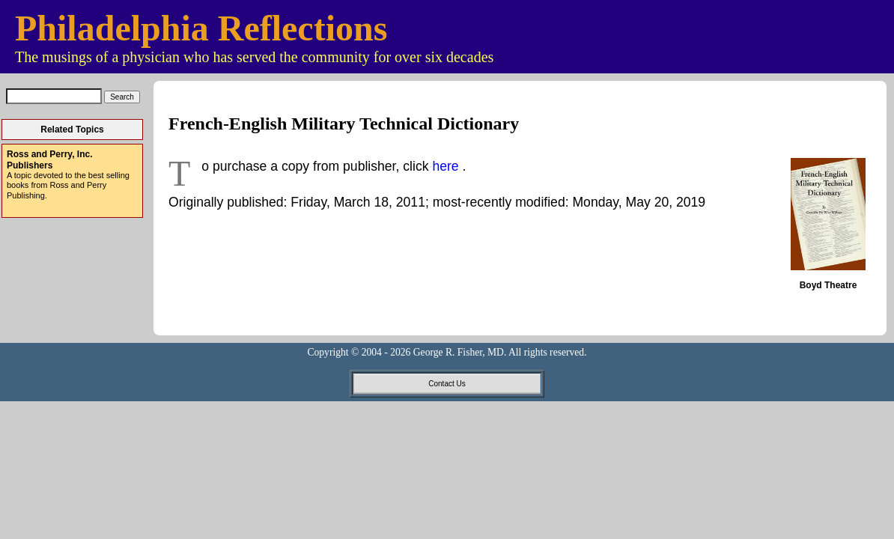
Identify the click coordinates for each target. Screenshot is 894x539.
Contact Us (446, 384)
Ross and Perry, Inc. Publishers (50, 159)
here (447, 166)
